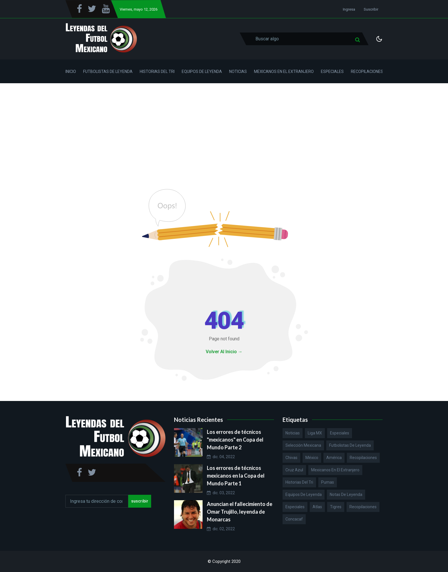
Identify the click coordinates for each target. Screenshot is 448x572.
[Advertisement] (224, 126)
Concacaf (294, 519)
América (334, 457)
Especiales (332, 71)
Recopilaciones (367, 71)
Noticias (238, 71)
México (311, 457)
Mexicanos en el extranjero (335, 470)
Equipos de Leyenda (202, 71)
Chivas (291, 457)
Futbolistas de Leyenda (108, 71)
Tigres (335, 507)
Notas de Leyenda (346, 494)
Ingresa (349, 9)
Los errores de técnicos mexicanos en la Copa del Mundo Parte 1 (236, 475)
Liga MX (315, 433)
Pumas (327, 482)
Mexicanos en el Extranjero (284, 71)
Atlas (317, 507)
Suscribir (371, 9)
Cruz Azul (294, 470)
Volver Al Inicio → (224, 351)
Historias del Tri (157, 71)
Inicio (70, 71)
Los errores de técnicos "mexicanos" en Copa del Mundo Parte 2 (235, 439)
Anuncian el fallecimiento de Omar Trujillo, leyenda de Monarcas (239, 512)
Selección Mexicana (303, 445)
